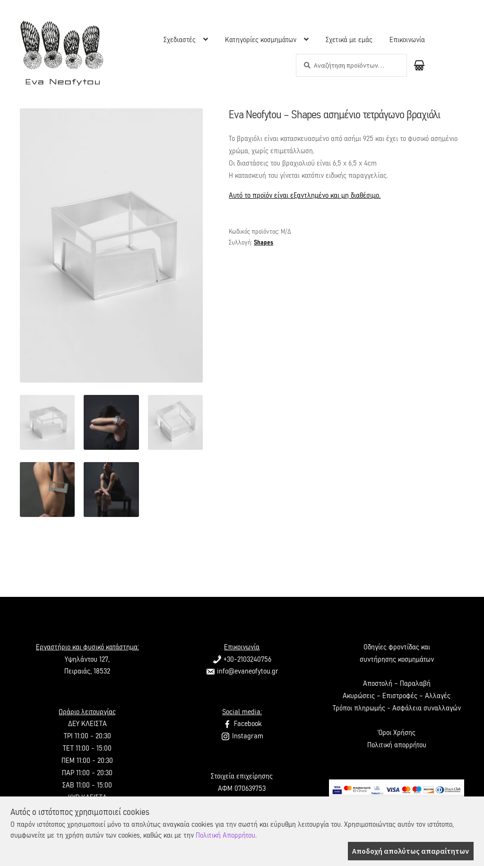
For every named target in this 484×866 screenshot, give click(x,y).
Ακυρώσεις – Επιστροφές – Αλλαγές (396, 696)
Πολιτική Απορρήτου (225, 835)
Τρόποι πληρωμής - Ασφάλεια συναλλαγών (397, 708)
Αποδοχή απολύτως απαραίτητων (410, 851)
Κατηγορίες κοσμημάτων (260, 40)
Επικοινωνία (407, 40)
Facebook (242, 723)
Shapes (263, 242)
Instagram (242, 736)
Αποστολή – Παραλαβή (397, 683)
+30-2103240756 (241, 659)
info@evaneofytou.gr (242, 671)
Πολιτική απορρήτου (396, 745)
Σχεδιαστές (180, 40)
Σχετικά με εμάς (349, 40)
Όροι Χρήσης (396, 732)
